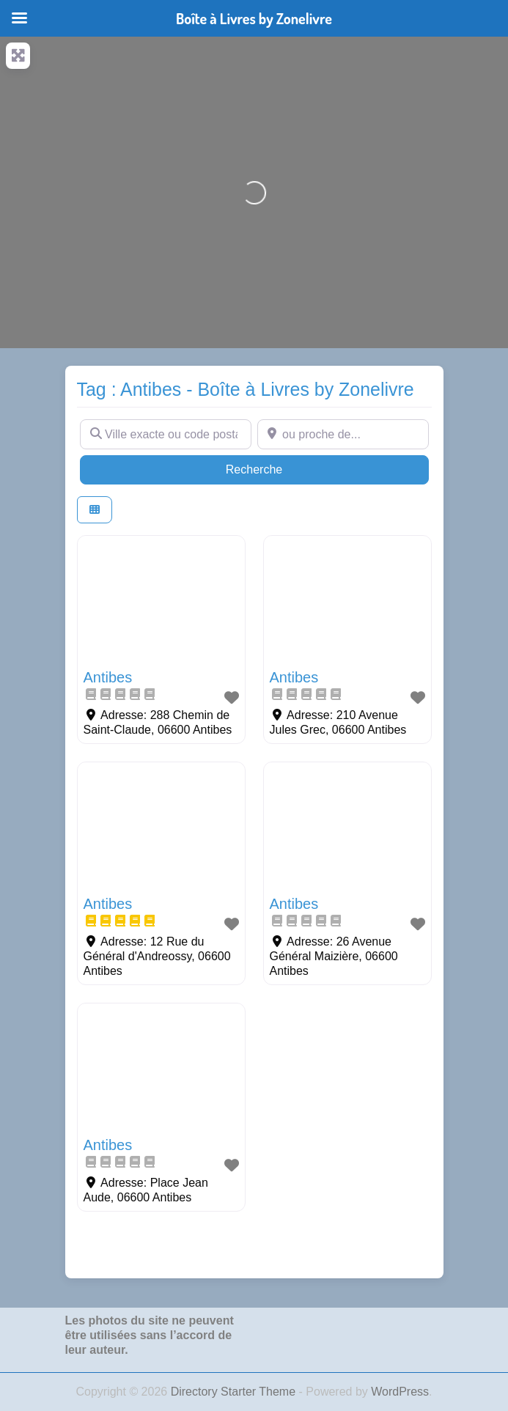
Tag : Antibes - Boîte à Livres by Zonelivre (245, 389)
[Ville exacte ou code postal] (165, 434)
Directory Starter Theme (235, 1391)
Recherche (282, 468)
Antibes (108, 677)
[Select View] (94, 509)
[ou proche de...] (343, 434)
